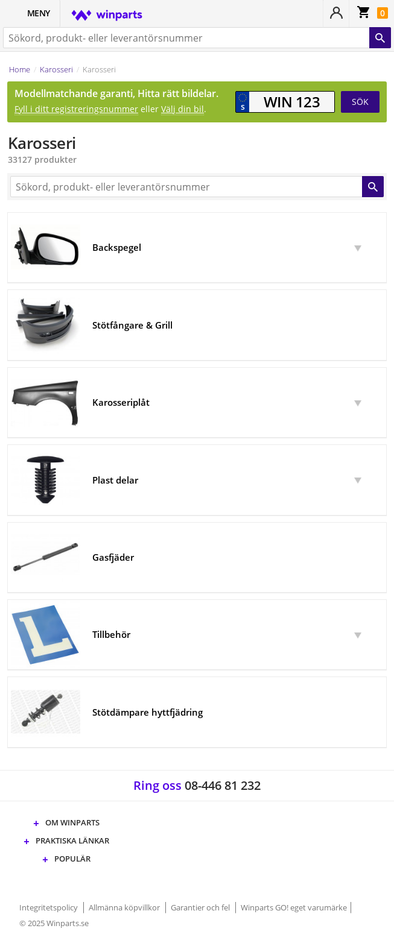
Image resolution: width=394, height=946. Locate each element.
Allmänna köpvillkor (125, 907)
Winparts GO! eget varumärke (294, 907)
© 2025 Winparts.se (54, 923)
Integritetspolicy (49, 907)
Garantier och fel (201, 907)
